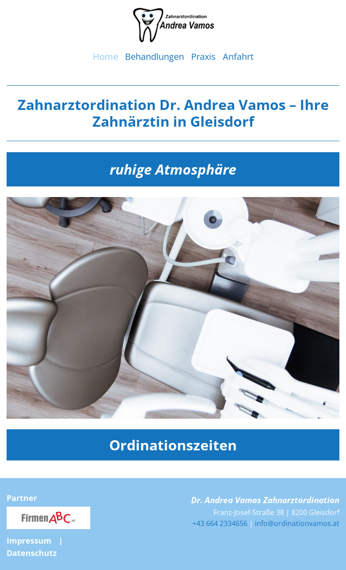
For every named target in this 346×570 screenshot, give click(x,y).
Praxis (203, 56)
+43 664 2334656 (219, 523)
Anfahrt (238, 56)
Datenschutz (32, 553)
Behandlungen (154, 56)
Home (105, 56)
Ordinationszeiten (173, 444)
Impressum (29, 540)
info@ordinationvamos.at (297, 523)
